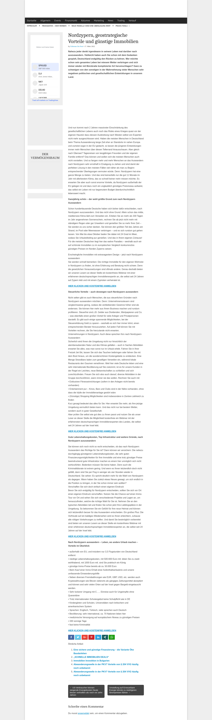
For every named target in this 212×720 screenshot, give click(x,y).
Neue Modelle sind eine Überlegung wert (91, 26)
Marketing (99, 20)
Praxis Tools (121, 26)
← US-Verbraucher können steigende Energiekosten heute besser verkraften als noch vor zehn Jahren (86, 691)
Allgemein (45, 20)
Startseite (31, 20)
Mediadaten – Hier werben (54, 26)
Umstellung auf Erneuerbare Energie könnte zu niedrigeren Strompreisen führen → (123, 690)
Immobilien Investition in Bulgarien (92, 661)
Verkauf (132, 20)
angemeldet (83, 713)
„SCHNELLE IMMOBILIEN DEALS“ (91, 657)
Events (57, 20)
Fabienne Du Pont (76, 46)
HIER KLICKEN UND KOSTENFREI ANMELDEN (92, 286)
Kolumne (85, 20)
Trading (121, 20)
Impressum (32, 26)
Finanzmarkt (71, 20)
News (110, 20)
